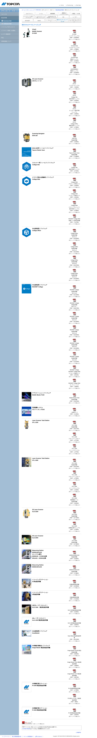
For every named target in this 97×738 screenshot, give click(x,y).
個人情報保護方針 (16, 736)
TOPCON (38, 10)
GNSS (39, 20)
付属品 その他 (76, 13)
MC (63, 17)
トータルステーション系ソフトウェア (40, 17)
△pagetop (78, 732)
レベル (41, 13)
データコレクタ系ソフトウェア (28, 17)
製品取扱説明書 (60, 10)
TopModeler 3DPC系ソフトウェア (52, 17)
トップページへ (6, 736)
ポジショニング (30, 10)
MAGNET (27, 20)
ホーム (23, 10)
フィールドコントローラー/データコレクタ (74, 20)
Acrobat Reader (26, 728)
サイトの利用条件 (28, 736)
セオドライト (29, 13)
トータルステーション (51, 20)
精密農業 (52, 13)
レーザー (75, 17)
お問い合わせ (38, 736)
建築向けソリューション (64, 13)
